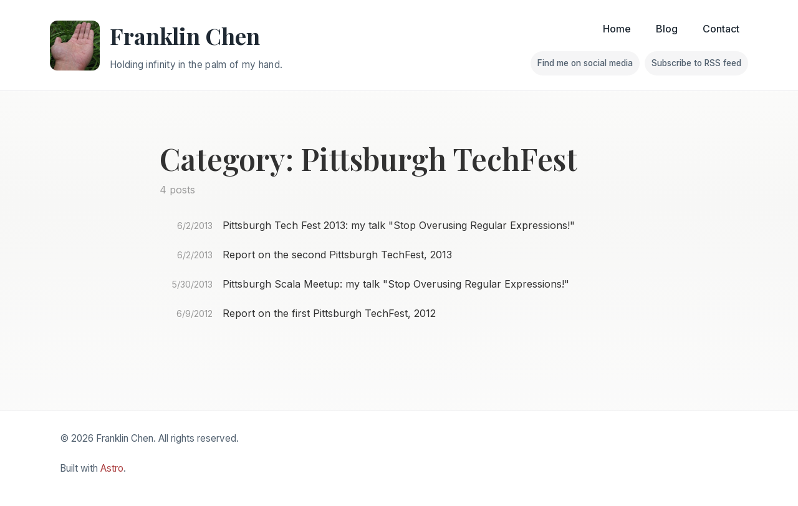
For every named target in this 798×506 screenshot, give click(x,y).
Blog (667, 28)
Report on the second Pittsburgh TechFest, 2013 (337, 254)
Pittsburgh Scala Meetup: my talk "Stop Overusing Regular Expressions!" (396, 284)
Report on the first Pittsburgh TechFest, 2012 (329, 313)
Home (617, 28)
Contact (721, 28)
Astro (111, 468)
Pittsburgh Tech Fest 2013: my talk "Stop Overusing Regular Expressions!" (399, 225)
